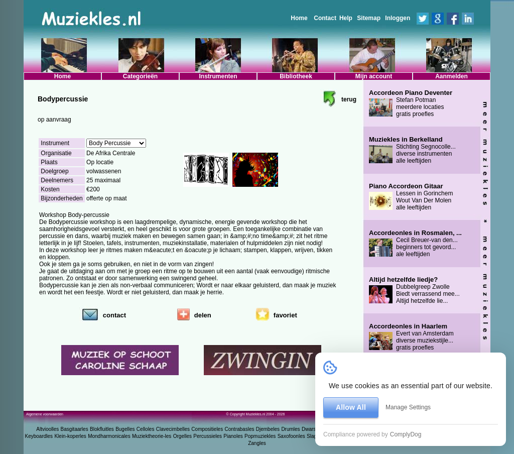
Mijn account (373, 76)
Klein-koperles (70, 436)
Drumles (290, 429)
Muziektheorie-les (151, 436)
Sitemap (368, 18)
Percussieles (207, 436)
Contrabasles (239, 429)
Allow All (351, 407)
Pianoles (232, 436)
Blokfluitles (102, 429)
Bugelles (125, 429)
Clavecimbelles (173, 429)
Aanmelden (451, 76)
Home (299, 18)
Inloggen (397, 18)
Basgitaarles (74, 429)
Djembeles (268, 429)
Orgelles (182, 436)
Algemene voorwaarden (44, 414)
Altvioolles (47, 429)
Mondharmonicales (109, 436)
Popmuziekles (260, 436)
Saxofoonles (291, 436)
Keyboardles (39, 436)
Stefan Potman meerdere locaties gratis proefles (410, 103)
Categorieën (140, 76)
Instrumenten (218, 76)
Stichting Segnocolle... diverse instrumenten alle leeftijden (412, 150)
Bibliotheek (296, 76)
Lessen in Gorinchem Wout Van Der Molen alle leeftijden (411, 197)
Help (345, 18)
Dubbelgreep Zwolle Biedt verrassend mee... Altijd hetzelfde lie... (414, 290)
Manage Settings (408, 407)
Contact (325, 18)
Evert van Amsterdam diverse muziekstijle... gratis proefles (411, 337)
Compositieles (207, 429)
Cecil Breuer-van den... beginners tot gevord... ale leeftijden (415, 244)
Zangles (257, 443)
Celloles (146, 429)
